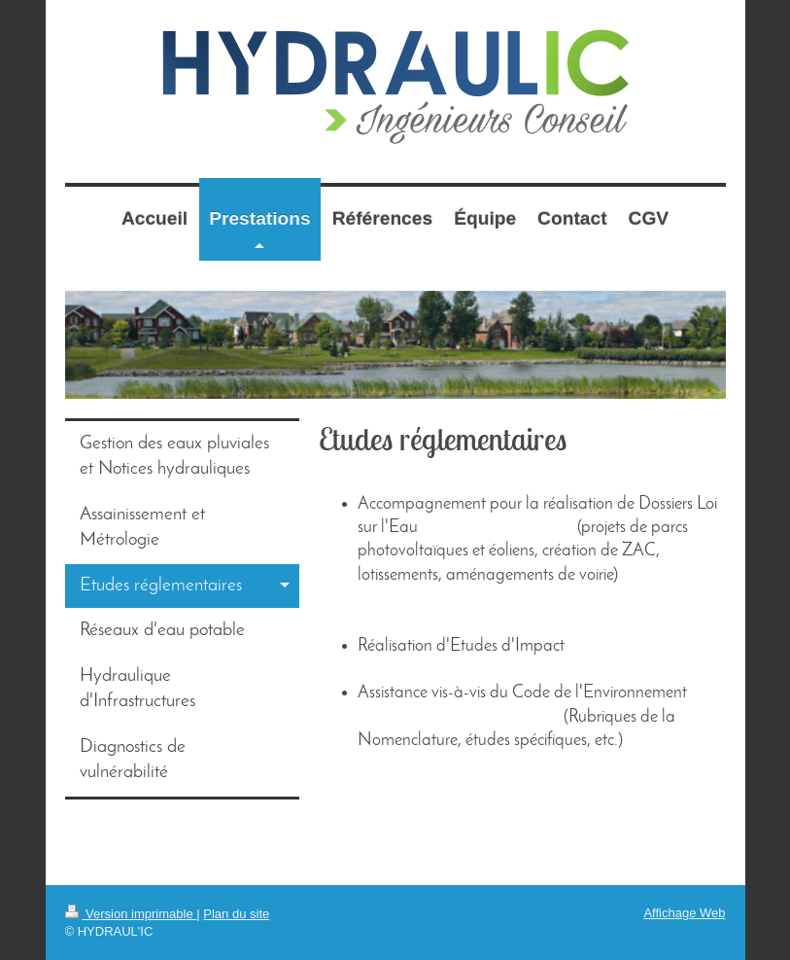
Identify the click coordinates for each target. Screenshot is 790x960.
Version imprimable (131, 914)
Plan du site (236, 914)
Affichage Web (684, 913)
